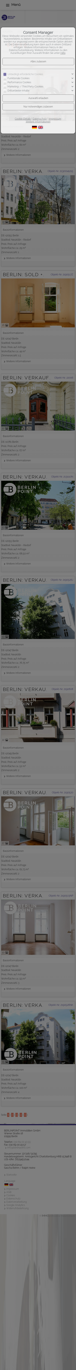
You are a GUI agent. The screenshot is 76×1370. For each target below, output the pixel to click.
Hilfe (62, 53)
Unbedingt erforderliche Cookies (25, 74)
